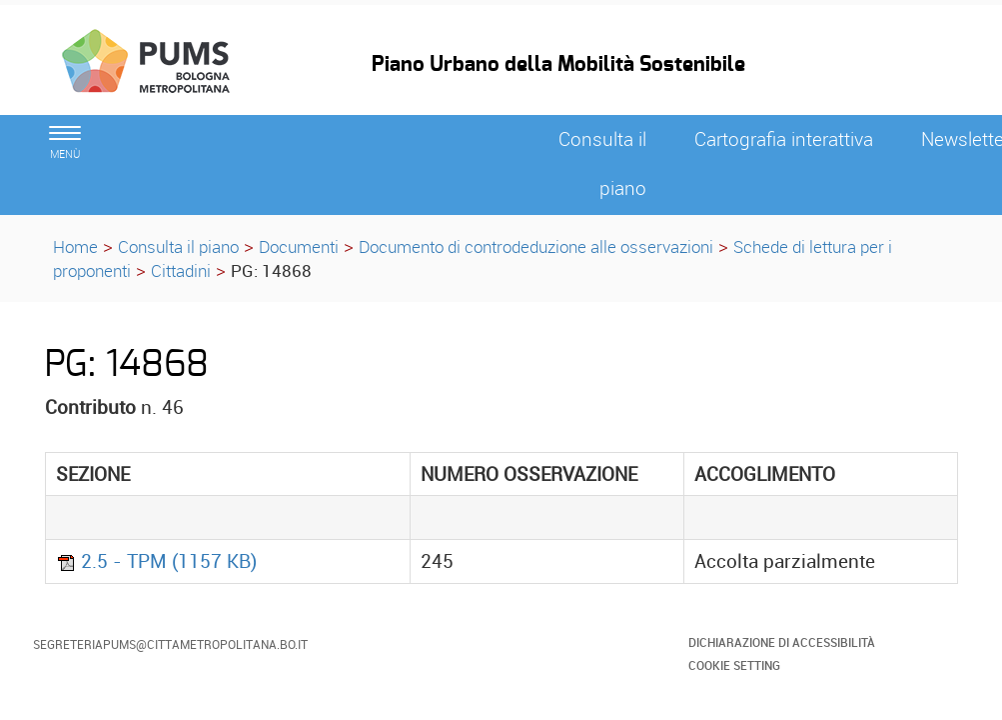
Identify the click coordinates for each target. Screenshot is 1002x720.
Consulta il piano (178, 246)
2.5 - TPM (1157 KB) (156, 561)
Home (75, 246)
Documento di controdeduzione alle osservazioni (536, 246)
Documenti (299, 246)
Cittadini (181, 270)
